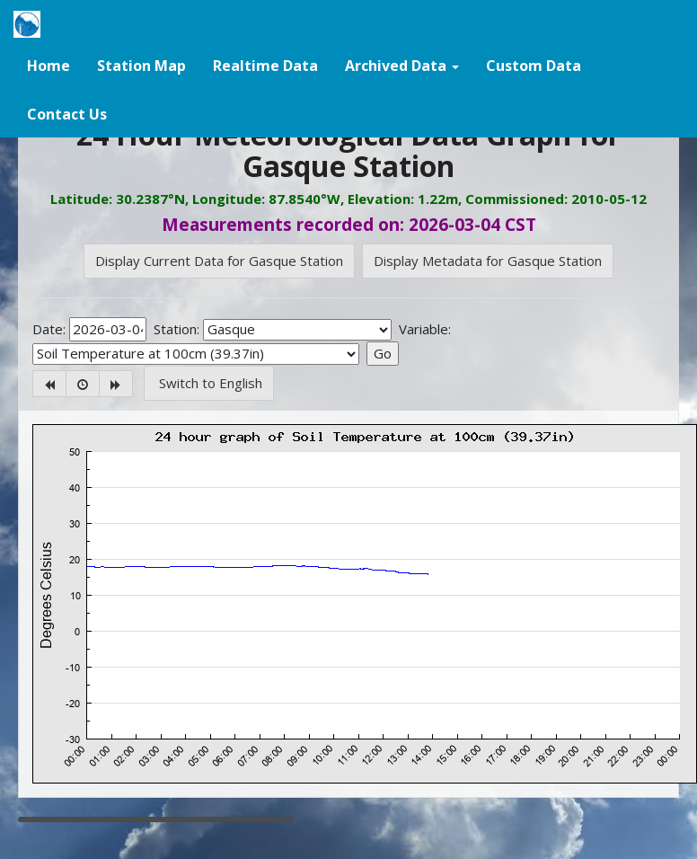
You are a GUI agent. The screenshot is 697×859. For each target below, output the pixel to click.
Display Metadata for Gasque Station (488, 261)
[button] (401, 64)
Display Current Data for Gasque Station (219, 261)
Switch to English (208, 383)
